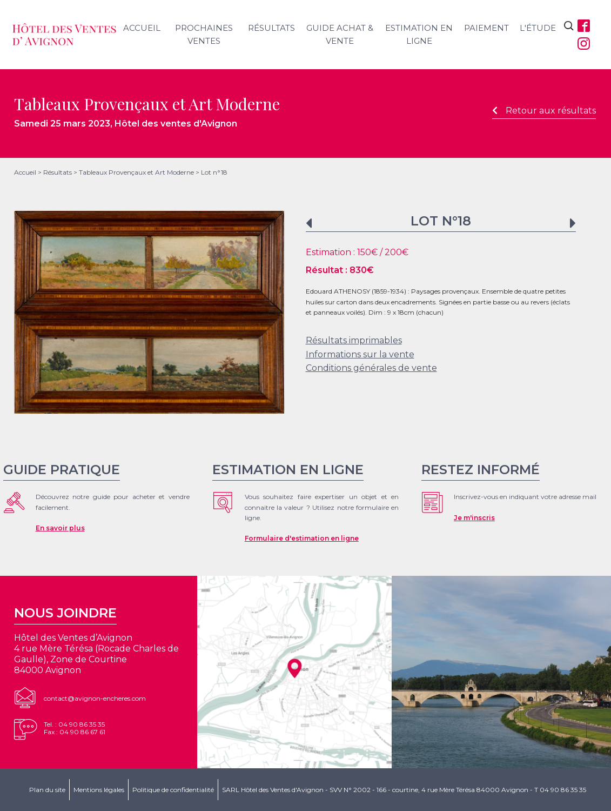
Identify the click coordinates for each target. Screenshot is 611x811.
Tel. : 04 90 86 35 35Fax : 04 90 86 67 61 (74, 728)
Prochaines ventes (204, 34)
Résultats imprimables (354, 340)
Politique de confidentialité (173, 790)
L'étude (538, 28)
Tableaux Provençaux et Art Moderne (136, 172)
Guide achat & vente (339, 34)
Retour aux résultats (544, 110)
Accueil (141, 28)
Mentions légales (98, 790)
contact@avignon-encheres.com (95, 698)
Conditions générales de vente (371, 368)
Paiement (486, 28)
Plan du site (47, 790)
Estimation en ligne (419, 34)
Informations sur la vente (360, 354)
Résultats (271, 28)
